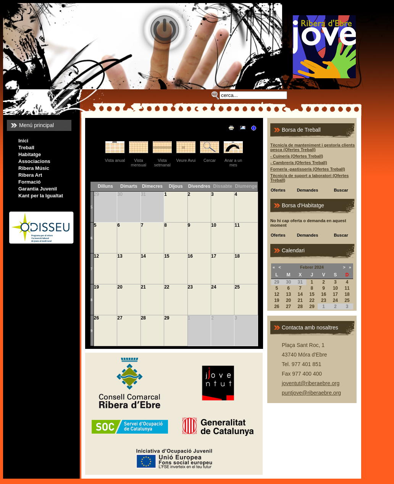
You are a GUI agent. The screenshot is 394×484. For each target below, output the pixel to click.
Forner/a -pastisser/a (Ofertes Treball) (307, 169)
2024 (318, 267)
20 (119, 287)
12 (96, 256)
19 (96, 287)
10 (213, 225)
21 (143, 287)
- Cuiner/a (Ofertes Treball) (296, 156)
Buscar (341, 190)
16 (190, 256)
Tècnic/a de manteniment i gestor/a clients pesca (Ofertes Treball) (312, 147)
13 (119, 256)
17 (213, 256)
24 (213, 287)
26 (96, 318)
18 (236, 256)
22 (166, 287)
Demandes (307, 190)
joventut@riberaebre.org (310, 383)
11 (236, 225)
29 (166, 318)
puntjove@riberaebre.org (311, 393)
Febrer (306, 267)
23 (190, 287)
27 (119, 318)
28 (143, 318)
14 (143, 256)
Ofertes (278, 190)
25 (236, 287)
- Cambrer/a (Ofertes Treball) (298, 162)
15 (166, 256)
